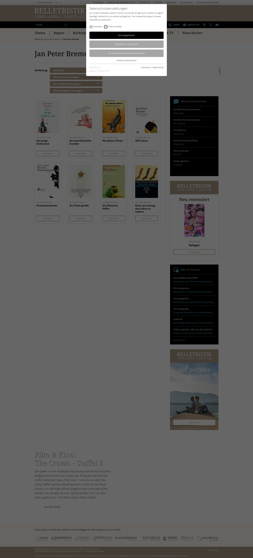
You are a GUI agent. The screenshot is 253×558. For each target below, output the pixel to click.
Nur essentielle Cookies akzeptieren (126, 53)
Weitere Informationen (126, 60)
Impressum (146, 67)
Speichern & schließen (126, 44)
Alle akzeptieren (126, 35)
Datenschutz (158, 67)
